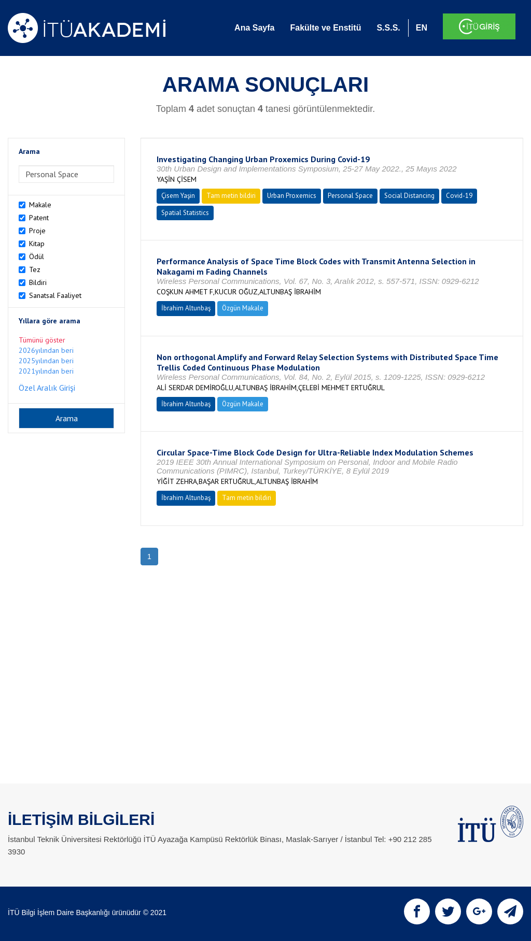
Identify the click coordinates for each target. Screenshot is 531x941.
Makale (40, 204)
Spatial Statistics (185, 212)
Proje (37, 230)
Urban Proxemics (291, 195)
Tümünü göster (42, 340)
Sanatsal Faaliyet (55, 295)
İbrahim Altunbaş (186, 308)
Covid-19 (459, 195)
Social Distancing (409, 195)
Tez (34, 269)
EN (421, 27)
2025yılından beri (46, 360)
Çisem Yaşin (178, 195)
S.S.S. (388, 27)
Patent (39, 217)
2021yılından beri (46, 371)
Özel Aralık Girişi (47, 387)
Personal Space (350, 195)
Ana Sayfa (254, 27)
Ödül (36, 256)
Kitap (37, 243)
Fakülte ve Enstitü (325, 27)
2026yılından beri (46, 350)
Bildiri (38, 282)
